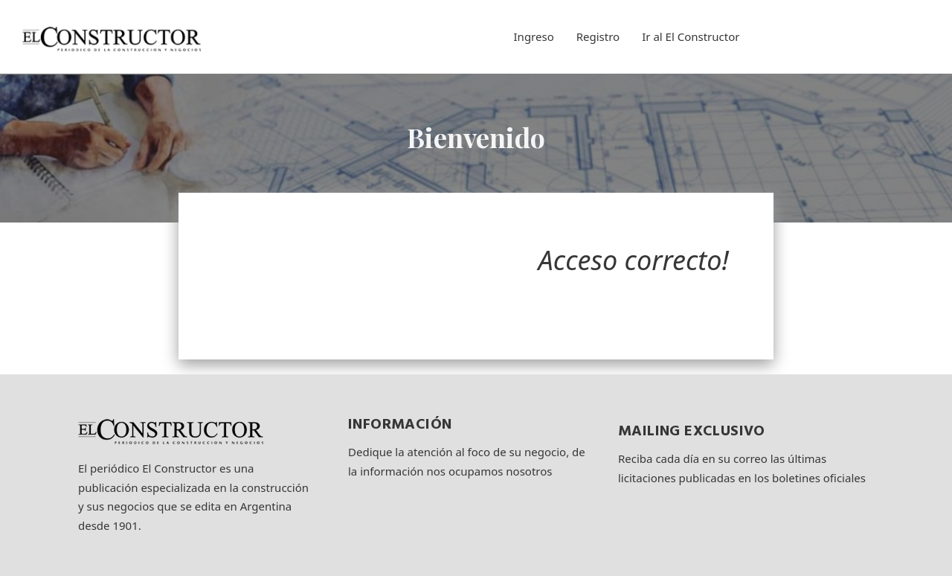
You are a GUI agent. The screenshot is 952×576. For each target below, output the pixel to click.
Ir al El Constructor (690, 36)
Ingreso (534, 36)
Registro (598, 36)
